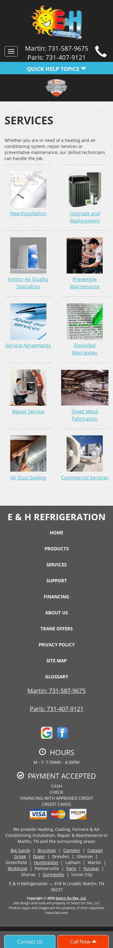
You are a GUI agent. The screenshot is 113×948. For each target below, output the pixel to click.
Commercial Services (85, 458)
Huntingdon (46, 862)
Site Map (56, 661)
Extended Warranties (85, 329)
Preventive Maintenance (85, 263)
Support (56, 581)
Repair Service (28, 392)
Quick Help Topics (56, 68)
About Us (56, 613)
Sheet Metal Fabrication (85, 395)
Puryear (91, 868)
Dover (39, 856)
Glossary (56, 677)
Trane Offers (56, 629)
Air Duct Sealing (28, 458)
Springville (53, 874)
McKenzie (17, 868)
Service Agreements (28, 326)
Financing (56, 597)
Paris (71, 868)
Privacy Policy (57, 645)
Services (56, 565)
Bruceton (47, 850)
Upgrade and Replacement (85, 197)
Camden (71, 850)
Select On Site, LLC (70, 898)
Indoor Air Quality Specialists (28, 263)
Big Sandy (20, 850)
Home (56, 533)
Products (57, 549)
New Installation (28, 194)
